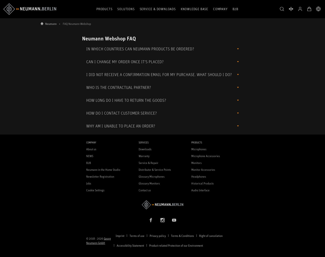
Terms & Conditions (182, 236)
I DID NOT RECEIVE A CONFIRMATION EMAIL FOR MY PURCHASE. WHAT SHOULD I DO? (159, 74)
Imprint (120, 236)
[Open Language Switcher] (318, 9)
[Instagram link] (162, 220)
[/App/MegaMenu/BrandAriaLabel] (29, 9)
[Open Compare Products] (291, 9)
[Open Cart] (309, 9)
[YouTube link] (174, 220)
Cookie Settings (95, 190)
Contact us (145, 190)
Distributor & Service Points (155, 169)
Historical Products (202, 183)
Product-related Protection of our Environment (176, 245)
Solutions (126, 9)
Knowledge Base (194, 9)
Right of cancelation (211, 236)
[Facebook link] (151, 220)
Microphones (198, 149)
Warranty (144, 156)
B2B (235, 9)
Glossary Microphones (152, 176)
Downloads (145, 149)
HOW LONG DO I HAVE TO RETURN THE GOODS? (126, 100)
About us (91, 149)
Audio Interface (200, 190)
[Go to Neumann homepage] (162, 204)
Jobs (88, 183)
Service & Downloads (158, 9)
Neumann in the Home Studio (103, 169)
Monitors (196, 163)
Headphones (198, 176)
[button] (282, 9)
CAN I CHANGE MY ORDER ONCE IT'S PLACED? (125, 61)
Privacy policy (158, 236)
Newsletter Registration (100, 176)
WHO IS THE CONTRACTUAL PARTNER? (118, 87)
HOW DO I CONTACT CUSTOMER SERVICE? (121, 113)
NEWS (89, 156)
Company (220, 9)
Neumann (51, 23)
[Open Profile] (300, 9)
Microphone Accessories (205, 156)
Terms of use (137, 236)
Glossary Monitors (149, 183)
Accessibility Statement (130, 245)
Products (104, 9)
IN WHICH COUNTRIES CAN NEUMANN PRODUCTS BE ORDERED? (140, 48)
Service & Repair (148, 163)
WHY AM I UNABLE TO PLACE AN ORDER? (120, 125)
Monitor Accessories (203, 169)
